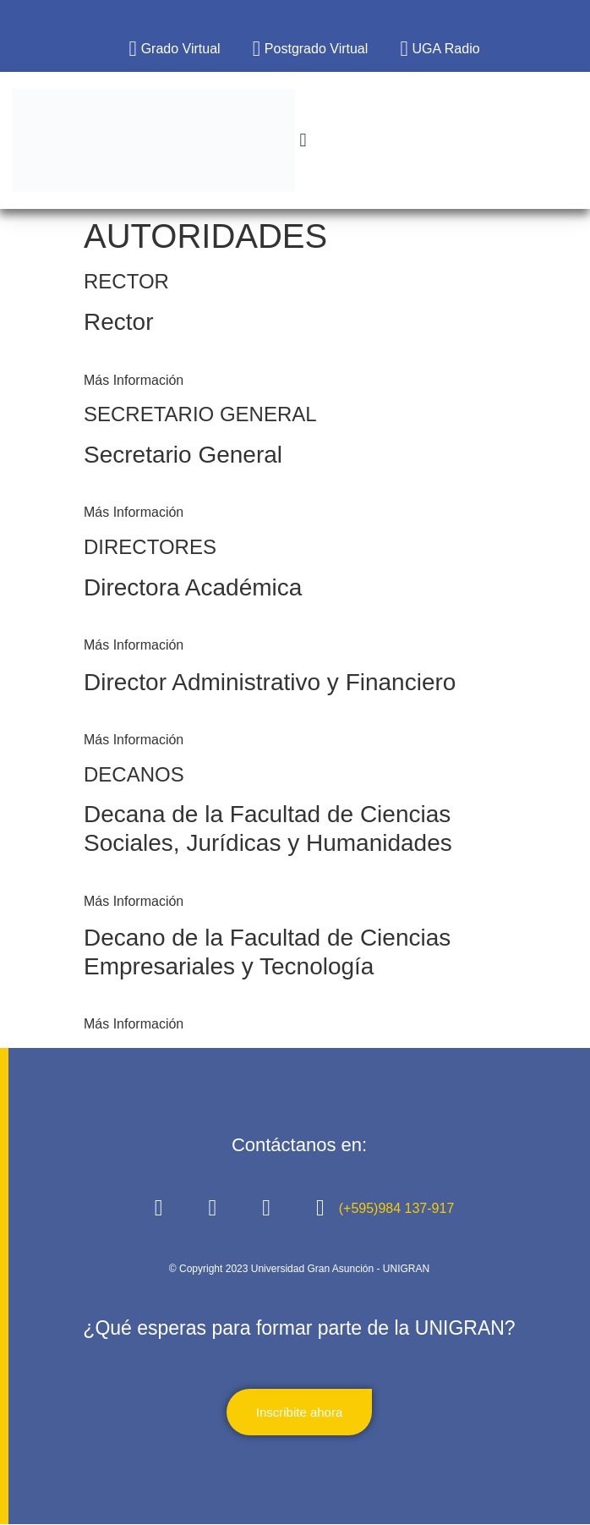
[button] (303, 141)
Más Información (133, 380)
